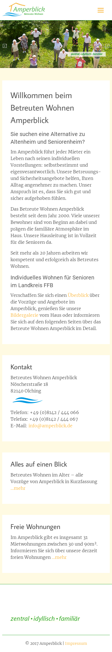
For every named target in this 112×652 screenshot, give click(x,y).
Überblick (78, 295)
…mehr (18, 488)
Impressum (76, 643)
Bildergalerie (25, 315)
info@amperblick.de (50, 425)
